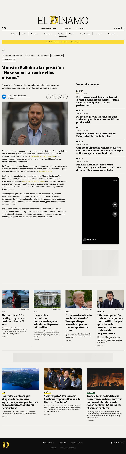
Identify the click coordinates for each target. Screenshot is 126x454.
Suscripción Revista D (48, 28)
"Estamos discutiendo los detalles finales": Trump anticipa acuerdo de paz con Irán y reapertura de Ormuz (78, 322)
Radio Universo (45, 171)
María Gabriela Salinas (17, 95)
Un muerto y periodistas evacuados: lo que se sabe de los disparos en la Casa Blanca (47, 321)
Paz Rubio (4, 336)
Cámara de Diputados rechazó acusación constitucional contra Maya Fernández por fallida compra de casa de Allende (99, 150)
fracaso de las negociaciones (43, 156)
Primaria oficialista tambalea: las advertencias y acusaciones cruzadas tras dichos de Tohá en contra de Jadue (98, 167)
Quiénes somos (48, 443)
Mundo (71, 34)
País (23, 34)
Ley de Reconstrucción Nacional (56, 42)
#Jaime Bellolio (57, 56)
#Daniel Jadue (43, 56)
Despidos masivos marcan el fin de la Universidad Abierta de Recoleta (96, 135)
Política (14, 34)
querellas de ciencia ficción (33, 181)
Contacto (62, 443)
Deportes (99, 34)
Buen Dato (63, 37)
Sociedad (111, 34)
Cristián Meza (90, 420)
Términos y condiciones (68, 448)
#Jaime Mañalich (9, 60)
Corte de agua (75, 42)
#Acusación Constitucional (12, 56)
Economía (34, 34)
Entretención (85, 34)
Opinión (60, 34)
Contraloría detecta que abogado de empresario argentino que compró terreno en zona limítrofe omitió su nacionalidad (20, 402)
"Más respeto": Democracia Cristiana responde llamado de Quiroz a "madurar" (62, 399)
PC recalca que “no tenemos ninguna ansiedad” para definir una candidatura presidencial (98, 119)
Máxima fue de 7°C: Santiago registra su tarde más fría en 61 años (13, 319)
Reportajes (48, 34)
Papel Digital (66, 28)
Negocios (91, 392)
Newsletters (81, 28)
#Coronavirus (30, 56)
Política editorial (77, 443)
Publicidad (54, 448)
